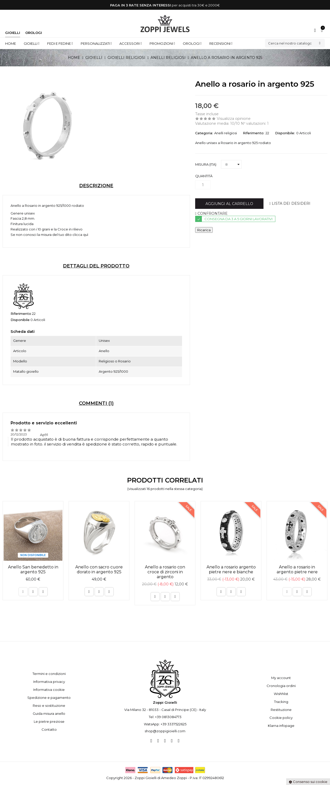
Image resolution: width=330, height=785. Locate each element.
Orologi (33, 33)
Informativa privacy (49, 682)
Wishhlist (281, 694)
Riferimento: (253, 133)
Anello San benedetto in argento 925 (33, 569)
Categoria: (204, 133)
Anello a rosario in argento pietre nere (297, 569)
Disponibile (20, 320)
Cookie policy (281, 718)
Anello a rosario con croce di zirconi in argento (165, 572)
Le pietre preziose (49, 721)
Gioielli (12, 33)
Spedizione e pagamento (49, 697)
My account (281, 678)
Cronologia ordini (281, 686)
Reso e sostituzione (49, 705)
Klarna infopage (281, 726)
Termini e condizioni (49, 674)
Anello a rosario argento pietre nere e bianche (231, 569)
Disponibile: (285, 133)
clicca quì (80, 235)
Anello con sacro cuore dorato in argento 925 (99, 569)
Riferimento (21, 313)
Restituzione (281, 710)
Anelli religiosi (225, 133)
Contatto (49, 729)
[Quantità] (203, 184)
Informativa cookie (49, 690)
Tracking (281, 702)
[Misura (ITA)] (231, 164)
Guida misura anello (49, 713)
